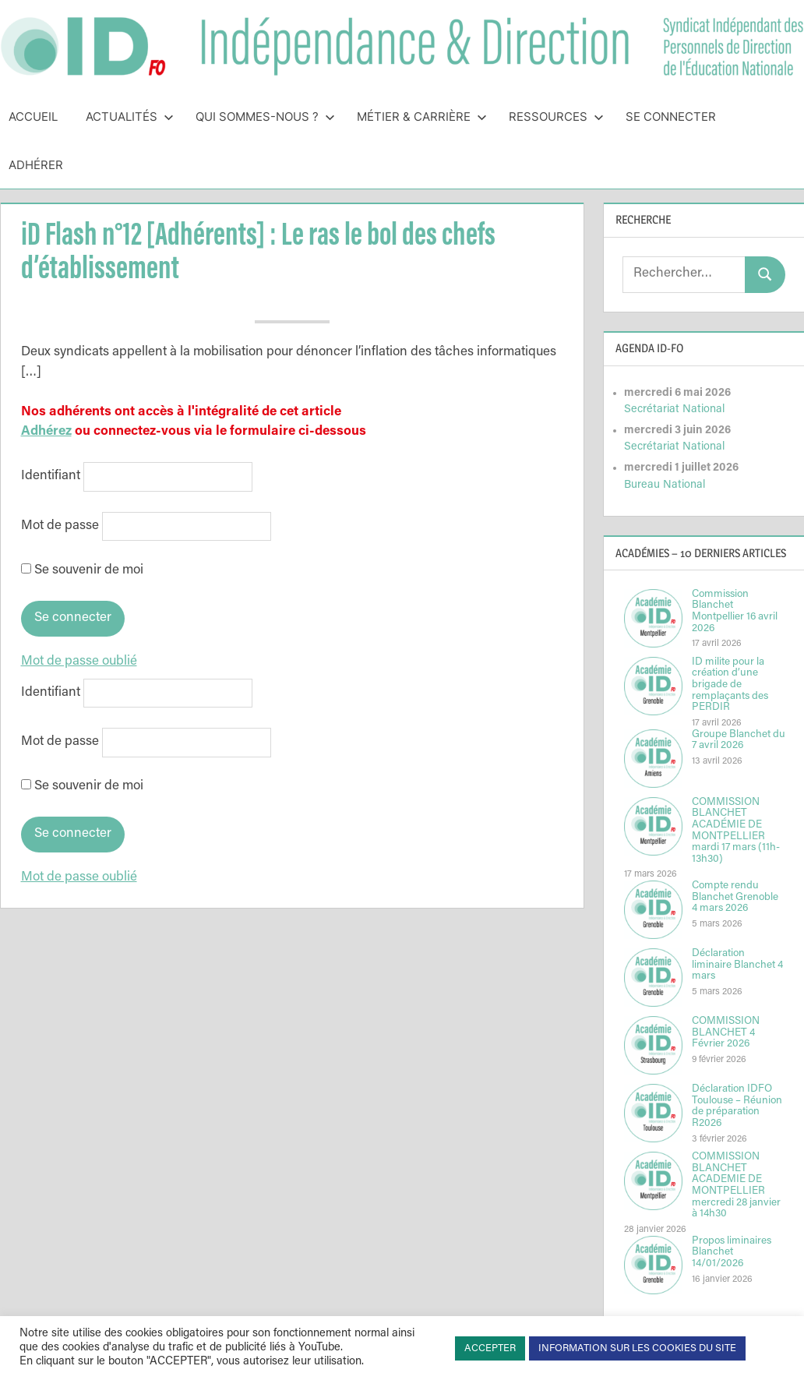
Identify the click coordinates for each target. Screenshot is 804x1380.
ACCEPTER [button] (490, 1348)
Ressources (556, 116)
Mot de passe (60, 526)
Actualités (130, 116)
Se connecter (671, 116)
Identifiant (50, 477)
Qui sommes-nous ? (265, 116)
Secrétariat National (674, 409)
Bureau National (664, 485)
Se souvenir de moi (82, 570)
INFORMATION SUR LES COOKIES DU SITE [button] (637, 1348)
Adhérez (46, 432)
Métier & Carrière (422, 116)
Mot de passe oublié (79, 662)
